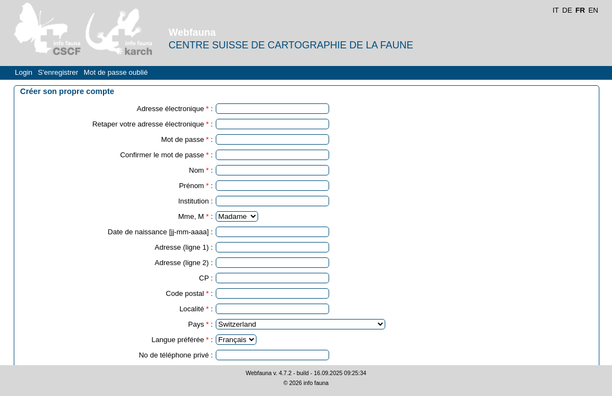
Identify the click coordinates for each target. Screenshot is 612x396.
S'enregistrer (58, 72)
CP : (206, 278)
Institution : (195, 201)
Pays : (200, 324)
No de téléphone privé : (175, 355)
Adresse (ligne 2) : (184, 262)
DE (567, 10)
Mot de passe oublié (115, 72)
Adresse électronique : (175, 109)
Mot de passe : (187, 139)
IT (556, 10)
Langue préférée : (181, 340)
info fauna (316, 383)
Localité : (196, 309)
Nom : (200, 170)
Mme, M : (195, 216)
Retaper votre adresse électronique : (152, 124)
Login (23, 72)
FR (580, 10)
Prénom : (195, 186)
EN (593, 10)
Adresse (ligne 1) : (184, 247)
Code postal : (189, 293)
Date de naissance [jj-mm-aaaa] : (160, 232)
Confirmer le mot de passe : (166, 155)
